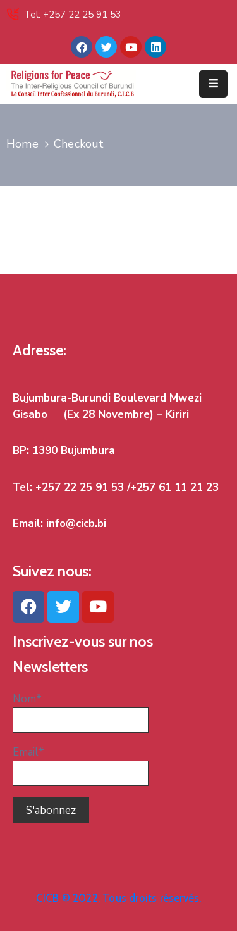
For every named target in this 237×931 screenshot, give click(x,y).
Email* (81, 765)
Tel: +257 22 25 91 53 (72, 14)
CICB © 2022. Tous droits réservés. (119, 898)
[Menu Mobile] (213, 84)
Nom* (81, 712)
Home (22, 143)
